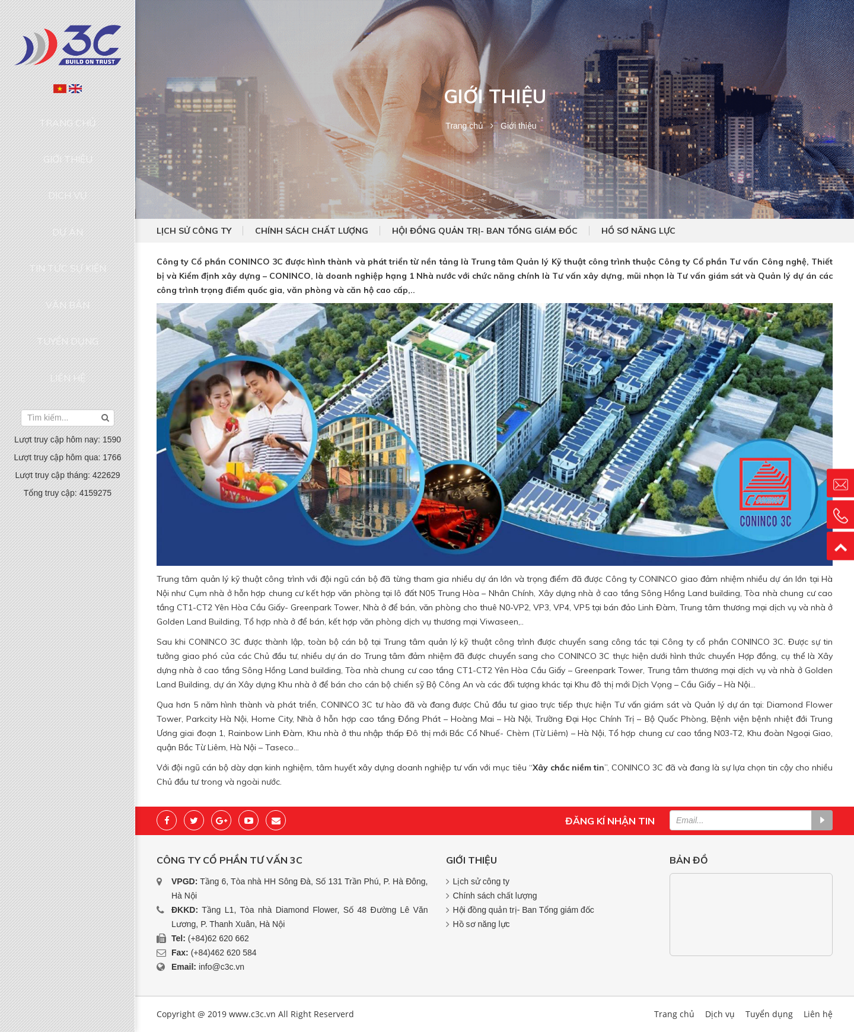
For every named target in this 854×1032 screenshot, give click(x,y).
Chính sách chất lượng (311, 230)
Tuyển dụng (67, 251)
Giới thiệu (68, 138)
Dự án (67, 184)
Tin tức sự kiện (68, 206)
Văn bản (67, 229)
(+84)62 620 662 (218, 938)
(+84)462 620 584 (224, 952)
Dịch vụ (67, 161)
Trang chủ (68, 115)
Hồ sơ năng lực (638, 230)
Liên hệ (68, 274)
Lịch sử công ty (194, 230)
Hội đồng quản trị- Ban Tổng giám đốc (485, 230)
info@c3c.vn (221, 967)
